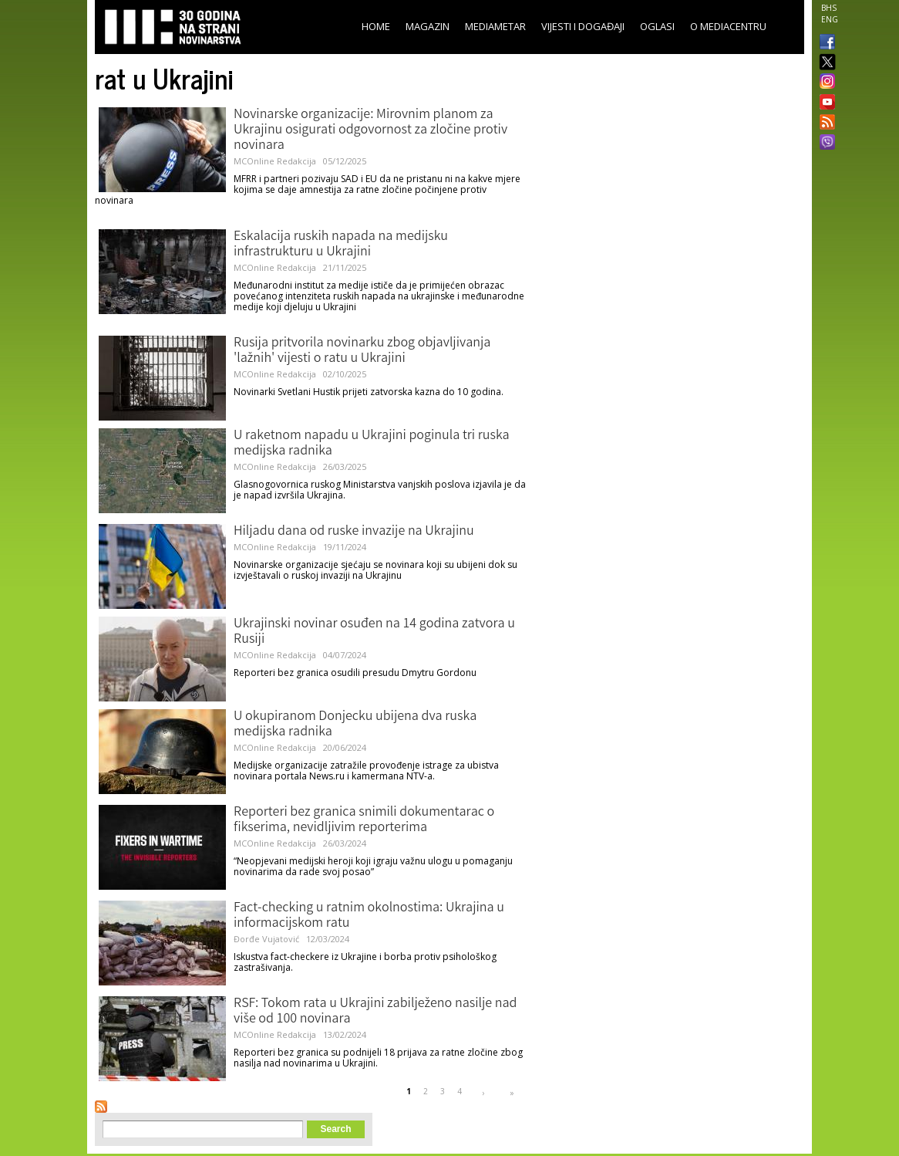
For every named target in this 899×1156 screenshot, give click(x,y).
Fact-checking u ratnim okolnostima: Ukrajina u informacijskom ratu (369, 916)
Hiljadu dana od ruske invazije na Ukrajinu (354, 532)
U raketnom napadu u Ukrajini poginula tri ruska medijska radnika (372, 443)
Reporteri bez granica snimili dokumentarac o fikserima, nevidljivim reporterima (364, 820)
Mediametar (495, 26)
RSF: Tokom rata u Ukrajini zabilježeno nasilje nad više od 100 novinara (375, 1011)
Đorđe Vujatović (266, 939)
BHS (829, 7)
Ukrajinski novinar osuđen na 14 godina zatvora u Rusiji (374, 632)
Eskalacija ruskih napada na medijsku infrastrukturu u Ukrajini (341, 244)
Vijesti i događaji (583, 26)
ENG (829, 19)
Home (376, 26)
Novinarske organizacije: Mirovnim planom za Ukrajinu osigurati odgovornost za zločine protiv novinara (370, 130)
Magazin (427, 26)
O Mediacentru (728, 26)
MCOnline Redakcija (275, 161)
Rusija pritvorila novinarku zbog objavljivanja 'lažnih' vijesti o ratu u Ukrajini (362, 351)
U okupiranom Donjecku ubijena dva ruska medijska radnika (355, 724)
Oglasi (657, 26)
